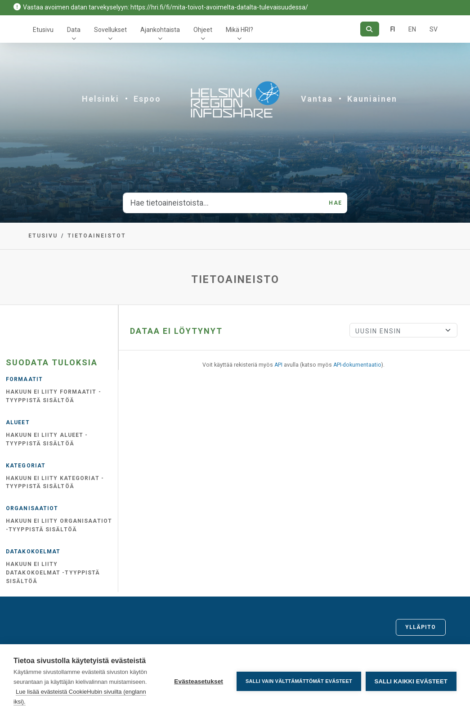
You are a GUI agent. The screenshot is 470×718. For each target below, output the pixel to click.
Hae (335, 203)
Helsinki (100, 98)
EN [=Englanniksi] (412, 29)
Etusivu (43, 29)
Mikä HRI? (239, 29)
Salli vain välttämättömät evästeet (299, 681)
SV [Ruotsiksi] (434, 29)
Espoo (147, 98)
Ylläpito (420, 627)
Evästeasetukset (198, 681)
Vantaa (317, 98)
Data (74, 29)
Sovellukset (110, 29)
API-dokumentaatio (357, 365)
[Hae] (369, 29)
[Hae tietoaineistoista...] (223, 203)
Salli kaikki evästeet (411, 681)
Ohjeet (202, 29)
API (278, 365)
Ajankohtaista (160, 29)
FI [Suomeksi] (392, 29)
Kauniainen (372, 98)
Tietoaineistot (96, 236)
